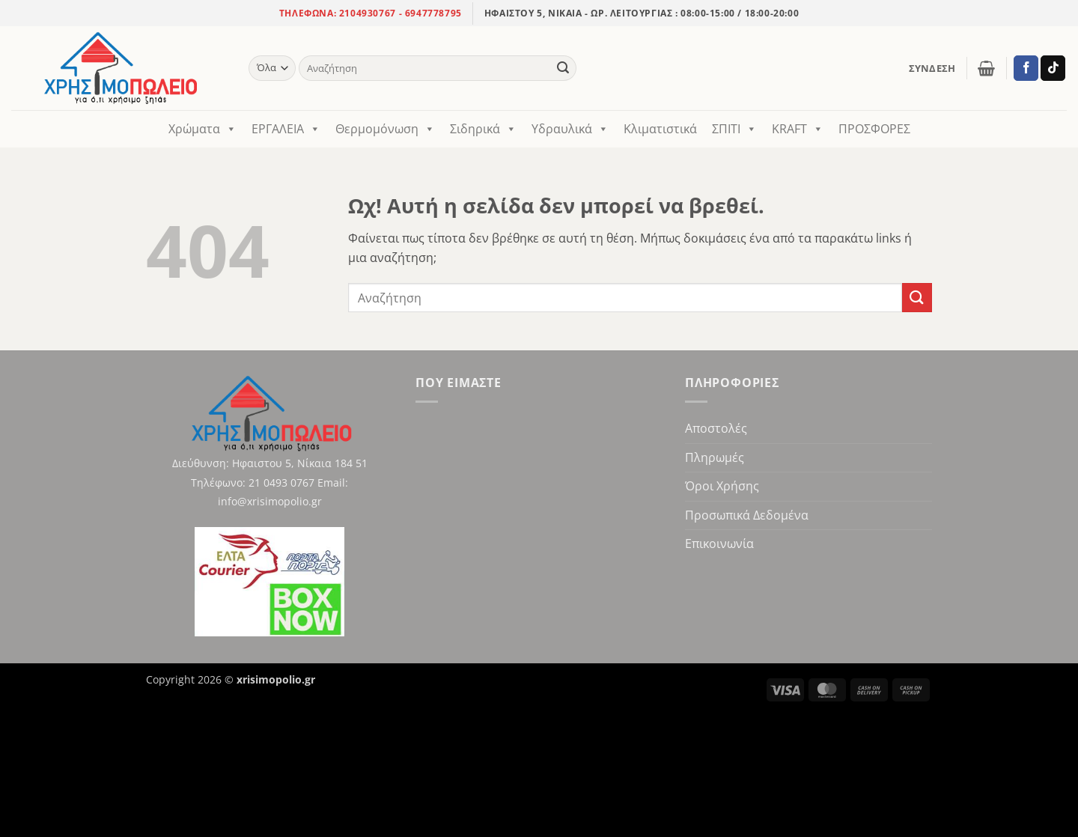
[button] (932, 68)
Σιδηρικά (483, 128)
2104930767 (366, 13)
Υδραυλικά (570, 128)
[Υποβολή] (563, 68)
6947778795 (433, 13)
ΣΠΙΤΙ (734, 128)
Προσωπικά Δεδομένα (746, 515)
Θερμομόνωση (385, 128)
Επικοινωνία (719, 543)
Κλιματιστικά (660, 129)
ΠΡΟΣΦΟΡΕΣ (874, 129)
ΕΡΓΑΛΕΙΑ (286, 128)
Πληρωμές (714, 457)
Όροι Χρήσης (722, 486)
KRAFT (797, 128)
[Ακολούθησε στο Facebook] (1026, 68)
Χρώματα (202, 128)
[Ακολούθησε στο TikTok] (1053, 68)
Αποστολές (716, 428)
